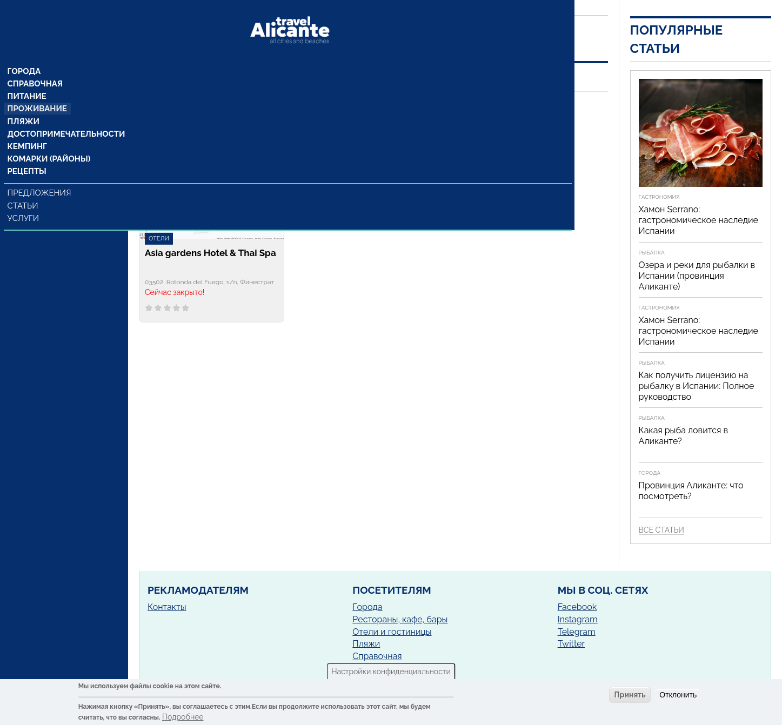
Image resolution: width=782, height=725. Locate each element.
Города (24, 51)
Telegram (577, 632)
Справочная (35, 64)
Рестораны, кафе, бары (399, 619)
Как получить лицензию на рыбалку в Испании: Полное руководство (696, 386)
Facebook (577, 607)
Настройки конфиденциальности (391, 671)
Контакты (167, 607)
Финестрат (249, 123)
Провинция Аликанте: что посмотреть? (691, 490)
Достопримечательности (63, 116)
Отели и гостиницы (391, 632)
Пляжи (23, 103)
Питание (27, 77)
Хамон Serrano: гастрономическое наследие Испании (698, 220)
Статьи (24, 189)
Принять (629, 694)
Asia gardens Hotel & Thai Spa (210, 253)
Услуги (24, 201)
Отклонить (678, 694)
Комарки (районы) (47, 142)
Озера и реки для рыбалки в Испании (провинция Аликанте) (697, 276)
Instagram (578, 619)
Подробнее (183, 717)
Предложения (40, 176)
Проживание (36, 90)
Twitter (571, 644)
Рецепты (27, 155)
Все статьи (661, 530)
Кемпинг (27, 129)
